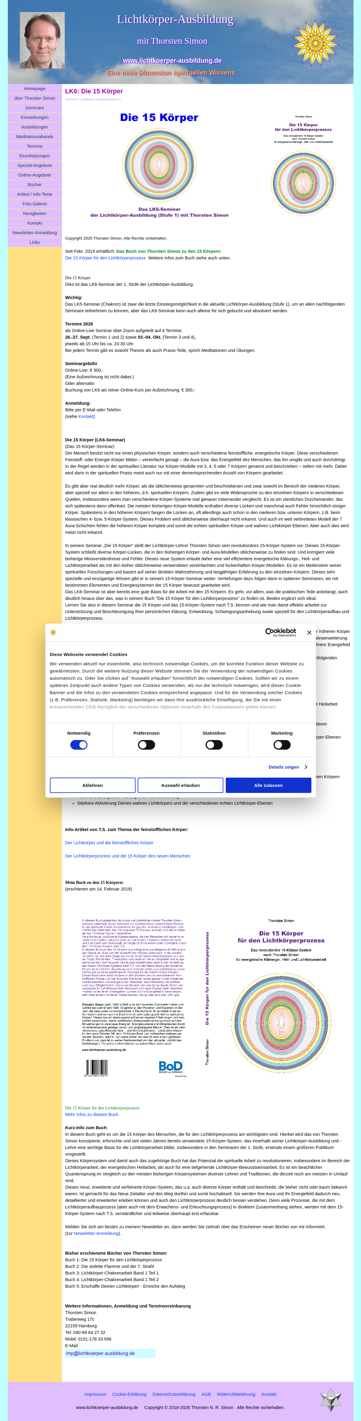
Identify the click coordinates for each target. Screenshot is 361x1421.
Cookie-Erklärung (129, 1394)
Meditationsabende (35, 136)
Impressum (95, 1394)
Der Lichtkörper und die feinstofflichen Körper (109, 842)
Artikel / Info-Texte (34, 194)
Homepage (35, 88)
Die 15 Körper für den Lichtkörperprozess (105, 257)
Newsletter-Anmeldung (34, 232)
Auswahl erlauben (180, 785)
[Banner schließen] (309, 632)
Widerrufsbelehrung (236, 1394)
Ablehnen (92, 785)
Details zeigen (284, 766)
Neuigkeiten (34, 213)
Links (34, 242)
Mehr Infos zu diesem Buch (92, 1114)
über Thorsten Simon (34, 98)
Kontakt (34, 223)
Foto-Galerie (35, 203)
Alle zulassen (268, 785)
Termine (34, 146)
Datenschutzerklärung (174, 1394)
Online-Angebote (34, 175)
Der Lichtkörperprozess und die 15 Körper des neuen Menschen (127, 856)
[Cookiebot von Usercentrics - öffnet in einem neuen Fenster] (269, 632)
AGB (206, 1394)
